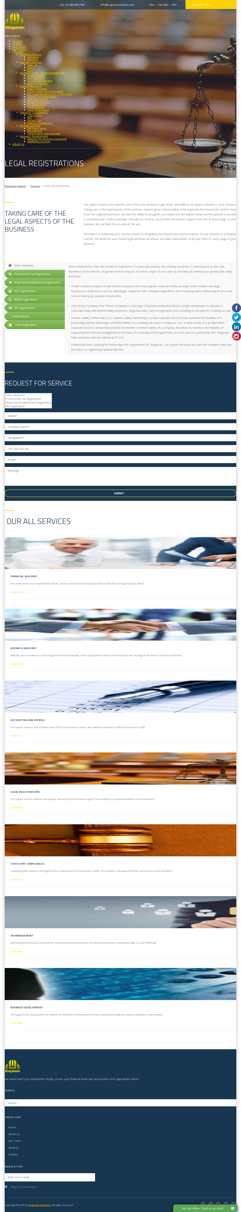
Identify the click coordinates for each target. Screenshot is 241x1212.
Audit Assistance (37, 83)
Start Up (32, 65)
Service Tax (34, 120)
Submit (119, 493)
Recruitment (34, 131)
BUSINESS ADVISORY (24, 648)
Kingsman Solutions (39, 1205)
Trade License (35, 107)
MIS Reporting (36, 78)
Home (12, 1127)
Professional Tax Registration (45, 91)
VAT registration (28, 406)
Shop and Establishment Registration (49, 94)
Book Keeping (35, 75)
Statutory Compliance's (34, 112)
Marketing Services (38, 141)
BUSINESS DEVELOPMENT (27, 1007)
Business (32, 59)
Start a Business (37, 89)
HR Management (30, 125)
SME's (31, 67)
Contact (18, 41)
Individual (33, 57)
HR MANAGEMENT (22, 935)
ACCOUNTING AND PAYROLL (28, 720)
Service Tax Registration (42, 96)
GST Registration (37, 99)
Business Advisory (31, 62)
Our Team (19, 46)
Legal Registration (31, 86)
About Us (18, 144)
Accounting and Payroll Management (42, 73)
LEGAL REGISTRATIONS (25, 792)
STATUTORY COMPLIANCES (28, 864)
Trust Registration (38, 110)
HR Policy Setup (37, 128)
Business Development (34, 136)
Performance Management (43, 133)
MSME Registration (39, 102)
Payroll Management (40, 81)
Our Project (19, 49)
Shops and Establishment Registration (28, 403)
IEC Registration (37, 104)
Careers (18, 44)
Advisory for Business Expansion (47, 139)
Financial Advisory (30, 54)
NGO (30, 70)
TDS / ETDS (34, 115)
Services (18, 52)
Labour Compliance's (40, 123)
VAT (29, 118)
